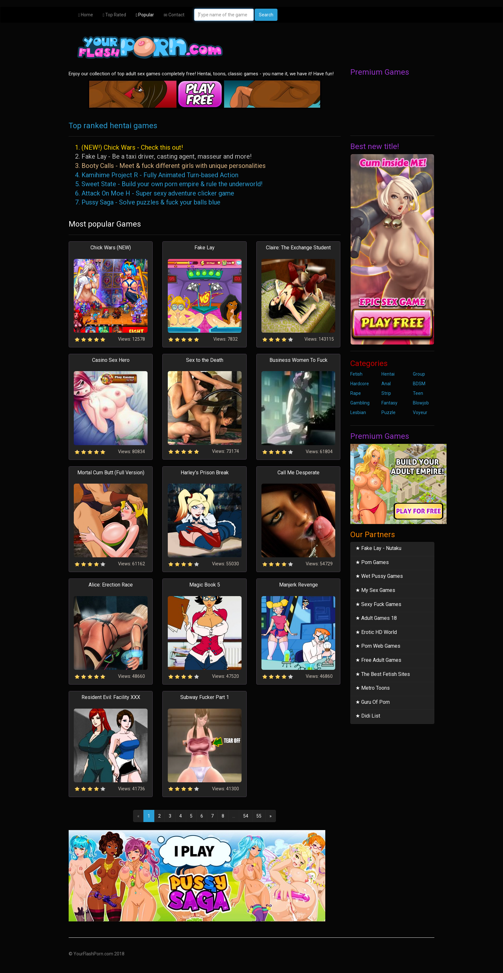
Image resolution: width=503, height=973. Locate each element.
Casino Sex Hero (111, 360)
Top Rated (114, 15)
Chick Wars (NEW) (110, 248)
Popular (145, 15)
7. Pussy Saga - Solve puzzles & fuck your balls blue (147, 202)
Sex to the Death (204, 360)
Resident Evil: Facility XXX (110, 697)
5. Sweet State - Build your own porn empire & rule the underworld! (168, 184)
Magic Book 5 (204, 585)
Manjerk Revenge (298, 585)
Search (266, 14)
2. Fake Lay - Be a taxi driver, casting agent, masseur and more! (163, 156)
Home (85, 15)
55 (258, 816)
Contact (174, 15)
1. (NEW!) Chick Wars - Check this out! (129, 147)
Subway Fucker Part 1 (204, 697)
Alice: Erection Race (111, 585)
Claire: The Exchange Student (298, 248)
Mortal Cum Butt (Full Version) (110, 473)
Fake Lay (204, 248)
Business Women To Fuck (298, 360)
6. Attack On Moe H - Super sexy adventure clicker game (154, 193)
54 (245, 816)
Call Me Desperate (298, 473)
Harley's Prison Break (205, 473)
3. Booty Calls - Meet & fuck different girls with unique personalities (170, 166)
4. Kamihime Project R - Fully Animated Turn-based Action (156, 175)
